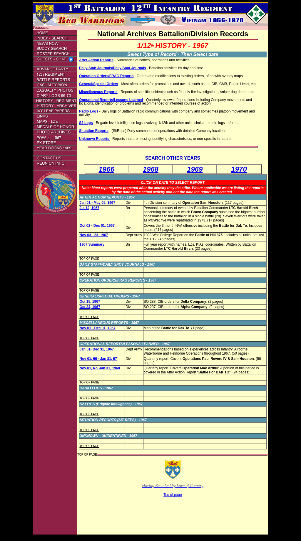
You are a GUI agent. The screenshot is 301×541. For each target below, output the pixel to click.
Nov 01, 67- (89, 368)
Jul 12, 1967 (89, 208)
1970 (239, 169)
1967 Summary (92, 244)
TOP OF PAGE (89, 258)
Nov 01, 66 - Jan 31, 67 (98, 359)
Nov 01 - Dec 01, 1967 (98, 328)
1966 (106, 169)
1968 (150, 169)
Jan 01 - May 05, (93, 203)
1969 (195, 169)
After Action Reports (96, 60)
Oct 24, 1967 (90, 307)
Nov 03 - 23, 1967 (94, 235)
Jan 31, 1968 (109, 368)
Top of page (172, 495)
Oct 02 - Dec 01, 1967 (97, 226)
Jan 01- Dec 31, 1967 (97, 349)
